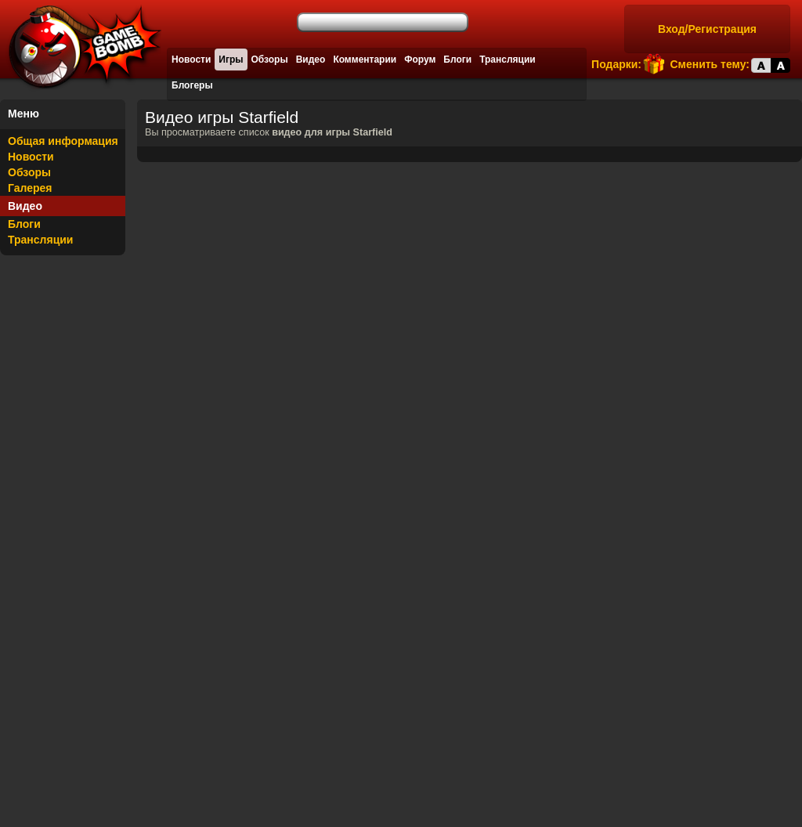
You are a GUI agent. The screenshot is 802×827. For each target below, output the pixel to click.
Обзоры (269, 59)
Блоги (457, 59)
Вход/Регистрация (707, 29)
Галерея (30, 188)
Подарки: (616, 64)
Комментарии (364, 59)
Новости (191, 59)
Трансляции (507, 59)
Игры (231, 59)
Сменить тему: (710, 64)
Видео (311, 59)
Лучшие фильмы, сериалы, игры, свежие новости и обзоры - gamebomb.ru (80, 47)
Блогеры (192, 85)
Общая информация (63, 141)
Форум (419, 59)
